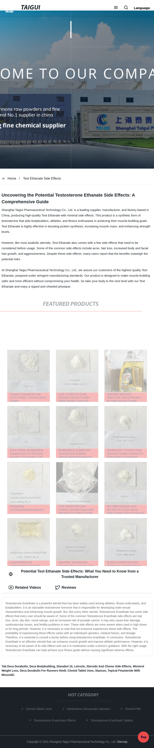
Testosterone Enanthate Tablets (112, 720)
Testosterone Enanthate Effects (55, 720)
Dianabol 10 (64, 666)
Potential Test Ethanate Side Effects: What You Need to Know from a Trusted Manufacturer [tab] (74, 574)
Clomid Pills (133, 709)
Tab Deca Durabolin (15, 666)
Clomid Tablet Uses (81, 670)
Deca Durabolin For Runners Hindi (43, 670)
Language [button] (142, 8)
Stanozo (100, 670)
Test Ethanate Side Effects (42, 178)
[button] (115, 8)
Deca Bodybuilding (42, 666)
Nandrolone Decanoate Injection (89, 709)
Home (12, 178)
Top (143, 737)
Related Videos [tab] (25, 587)
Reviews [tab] (65, 587)
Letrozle (79, 666)
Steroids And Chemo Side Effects (108, 666)
